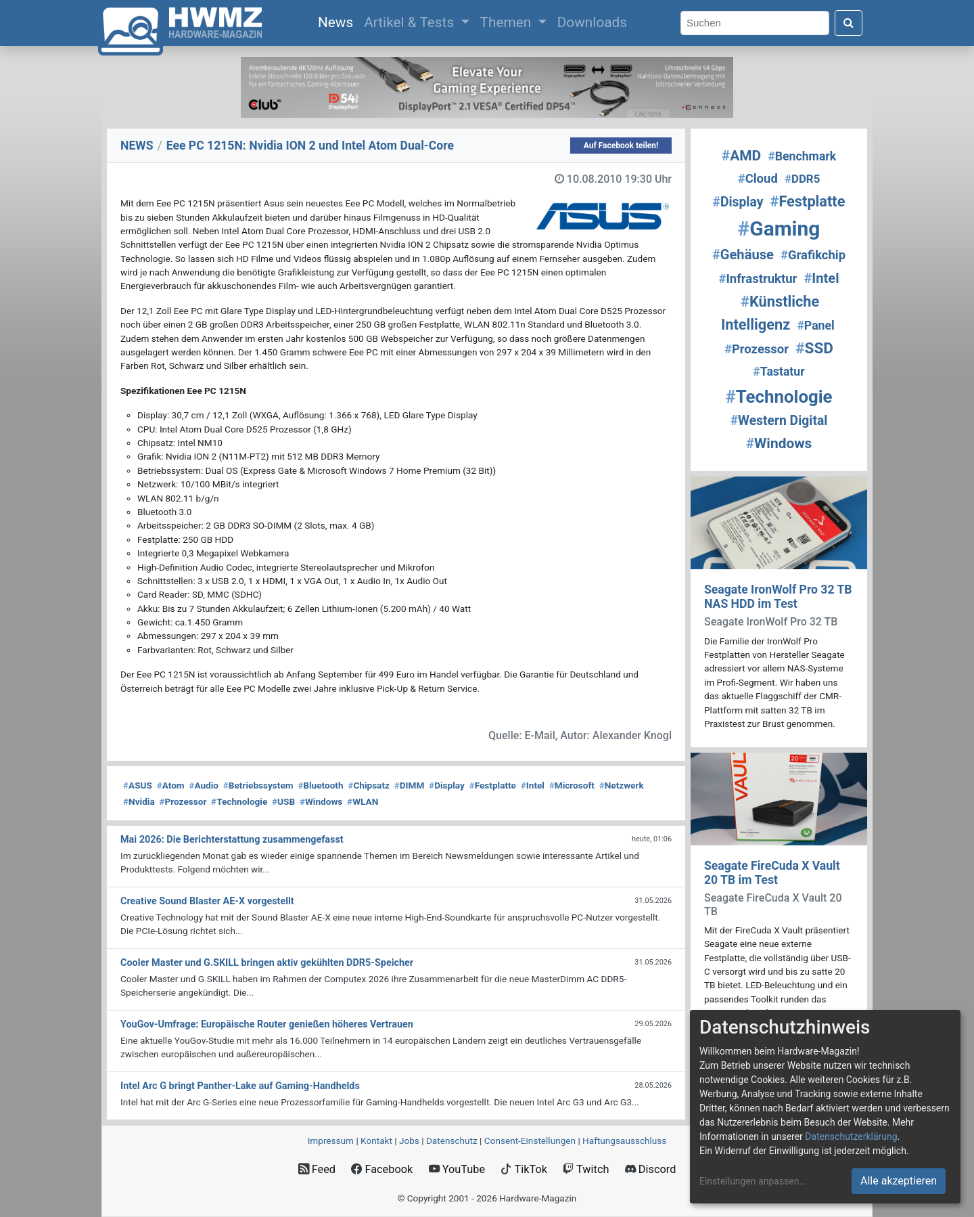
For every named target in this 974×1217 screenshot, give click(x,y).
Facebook (382, 1169)
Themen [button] (507, 22)
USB (283, 801)
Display (447, 785)
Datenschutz (452, 1140)
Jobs (409, 1140)
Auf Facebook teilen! (621, 145)
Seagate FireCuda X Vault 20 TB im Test (772, 873)
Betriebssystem (258, 785)
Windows (321, 801)
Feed (316, 1169)
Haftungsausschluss (624, 1140)
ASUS (137, 785)
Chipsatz (369, 785)
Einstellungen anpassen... (753, 1181)
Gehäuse (743, 254)
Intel (532, 785)
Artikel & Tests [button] (410, 22)
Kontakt (376, 1140)
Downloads (592, 22)
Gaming (779, 228)
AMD (741, 156)
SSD (814, 348)
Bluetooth (320, 785)
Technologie (239, 801)
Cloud (758, 178)
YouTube (457, 1169)
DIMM (409, 785)
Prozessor (182, 801)
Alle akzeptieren (898, 1180)
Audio (203, 785)
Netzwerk (621, 785)
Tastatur (778, 371)
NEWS (137, 145)
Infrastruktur (757, 278)
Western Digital (779, 420)
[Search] (754, 23)
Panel (815, 325)
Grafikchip (813, 255)
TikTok (524, 1169)
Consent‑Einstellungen (530, 1140)
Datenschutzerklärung (851, 1136)
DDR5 (802, 178)
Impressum (331, 1140)
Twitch (586, 1169)
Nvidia (139, 801)
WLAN (362, 801)
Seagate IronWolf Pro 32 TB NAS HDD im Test (778, 597)
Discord (650, 1169)
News (338, 21)
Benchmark (802, 156)
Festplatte (492, 785)
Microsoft (572, 785)
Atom (171, 785)
